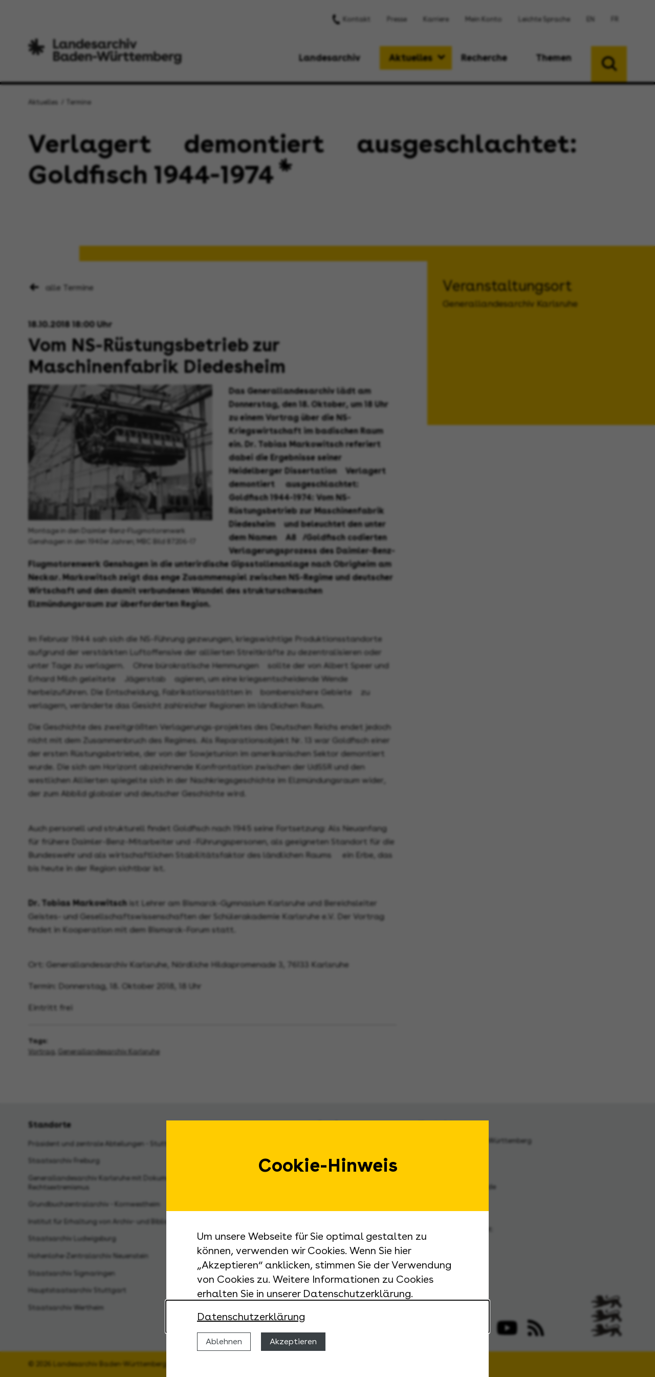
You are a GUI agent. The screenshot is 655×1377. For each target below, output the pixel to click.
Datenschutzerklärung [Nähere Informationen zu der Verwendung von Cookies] (251, 1316)
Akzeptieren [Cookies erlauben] (293, 1341)
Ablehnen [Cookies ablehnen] (224, 1341)
